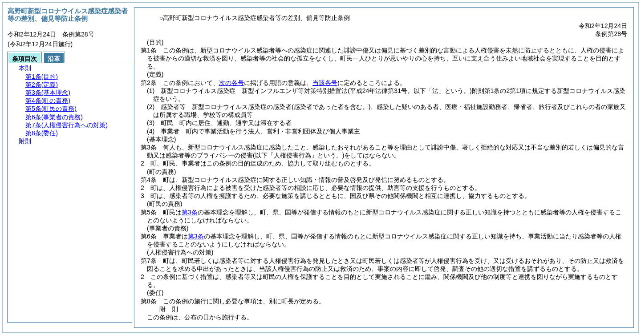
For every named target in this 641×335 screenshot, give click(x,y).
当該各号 (324, 82)
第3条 (190, 212)
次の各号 (231, 82)
